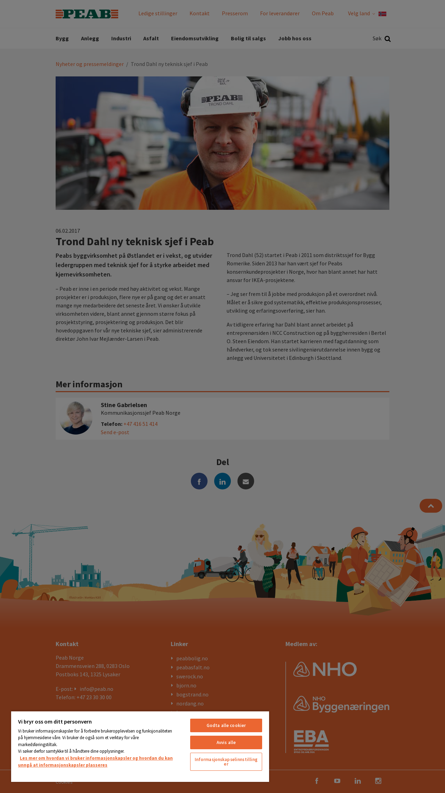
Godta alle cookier (226, 725)
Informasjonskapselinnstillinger (226, 762)
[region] (140, 746)
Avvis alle (226, 742)
